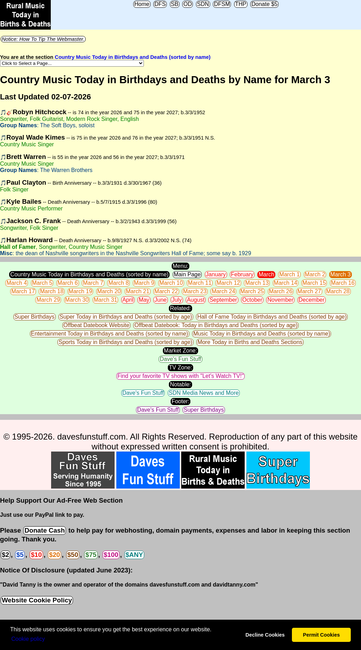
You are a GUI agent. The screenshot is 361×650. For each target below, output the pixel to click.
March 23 (195, 291)
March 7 (93, 283)
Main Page (187, 274)
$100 (111, 554)
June (160, 300)
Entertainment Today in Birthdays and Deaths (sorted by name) (109, 334)
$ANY (134, 554)
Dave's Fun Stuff (180, 359)
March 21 (137, 291)
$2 (5, 554)
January (216, 274)
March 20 (109, 291)
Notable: (180, 384)
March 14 (286, 283)
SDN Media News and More (204, 393)
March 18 (51, 291)
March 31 (105, 300)
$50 (72, 554)
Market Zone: (180, 351)
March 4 (16, 283)
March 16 (343, 283)
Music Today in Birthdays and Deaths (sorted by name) (261, 334)
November (280, 300)
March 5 (42, 283)
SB (174, 4)
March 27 (309, 291)
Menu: (180, 266)
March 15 (314, 283)
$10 (36, 554)
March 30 (77, 300)
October (252, 300)
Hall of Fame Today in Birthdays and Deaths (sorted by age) (272, 317)
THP (240, 4)
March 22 (166, 291)
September (223, 300)
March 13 (257, 283)
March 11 (200, 283)
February (242, 274)
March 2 (315, 274)
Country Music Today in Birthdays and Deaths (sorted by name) (132, 57)
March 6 (67, 283)
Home (141, 4)
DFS (160, 4)
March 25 (252, 291)
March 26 (281, 291)
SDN (203, 4)
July (177, 300)
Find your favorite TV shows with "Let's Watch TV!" (180, 376)
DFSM (222, 4)
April (128, 300)
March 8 (118, 283)
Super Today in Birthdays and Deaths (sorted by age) (126, 317)
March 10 (171, 283)
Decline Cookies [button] (264, 635)
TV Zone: (180, 367)
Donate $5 (264, 4)
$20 (54, 554)
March (266, 274)
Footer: (181, 401)
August (195, 300)
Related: (180, 308)
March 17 (23, 291)
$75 (90, 554)
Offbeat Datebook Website (96, 325)
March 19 (80, 291)
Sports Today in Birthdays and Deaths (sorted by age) (125, 342)
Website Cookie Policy (37, 600)
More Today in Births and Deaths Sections (249, 342)
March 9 (144, 283)
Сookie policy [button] (28, 639)
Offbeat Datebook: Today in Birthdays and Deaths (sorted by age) (216, 325)
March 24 (223, 291)
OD (187, 4)
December (312, 300)
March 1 (289, 274)
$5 (20, 554)
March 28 (338, 291)
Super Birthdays (34, 317)
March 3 (340, 274)
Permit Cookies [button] (321, 635)
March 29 (48, 300)
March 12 (228, 283)
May (144, 300)
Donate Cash (44, 530)
